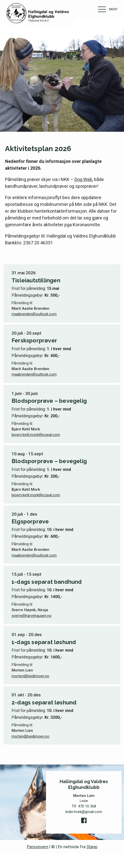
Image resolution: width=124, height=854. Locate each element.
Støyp (92, 846)
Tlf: (84, 806)
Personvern (37, 846)
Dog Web (83, 179)
